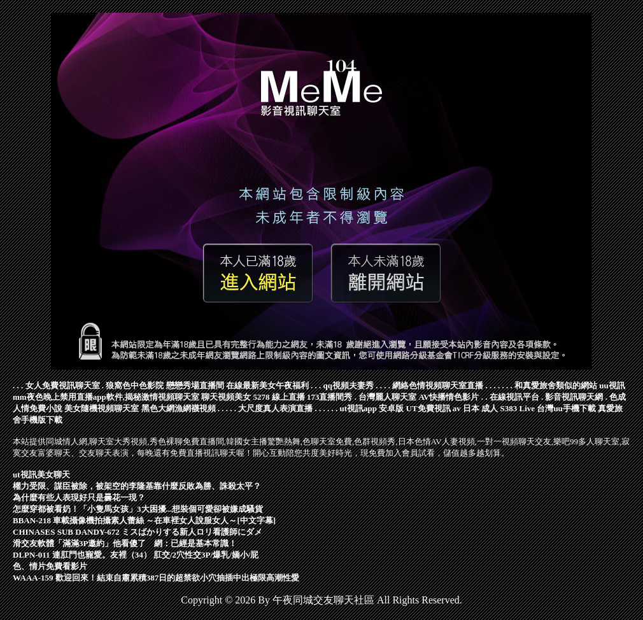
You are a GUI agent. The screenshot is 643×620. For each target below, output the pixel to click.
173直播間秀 (330, 397)
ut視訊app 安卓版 (372, 408)
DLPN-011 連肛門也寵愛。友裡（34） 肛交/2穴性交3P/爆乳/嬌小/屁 (135, 555)
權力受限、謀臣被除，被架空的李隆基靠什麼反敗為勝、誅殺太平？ (137, 486)
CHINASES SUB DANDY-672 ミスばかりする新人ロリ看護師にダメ (137, 532)
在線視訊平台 (514, 397)
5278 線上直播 (278, 397)
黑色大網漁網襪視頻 (178, 408)
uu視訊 (612, 385)
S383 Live (517, 408)
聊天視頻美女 (226, 397)
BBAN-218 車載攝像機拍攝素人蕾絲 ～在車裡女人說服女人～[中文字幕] (144, 520)
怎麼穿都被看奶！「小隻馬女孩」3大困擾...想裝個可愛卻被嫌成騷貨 (138, 509)
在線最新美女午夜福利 (267, 385)
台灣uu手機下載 (566, 408)
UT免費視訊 (428, 408)
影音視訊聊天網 (574, 397)
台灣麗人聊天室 (387, 397)
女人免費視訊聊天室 (62, 385)
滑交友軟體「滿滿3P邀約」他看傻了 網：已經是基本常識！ (125, 543)
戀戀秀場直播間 (195, 385)
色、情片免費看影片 (50, 566)
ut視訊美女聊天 (41, 474)
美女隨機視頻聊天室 (101, 408)
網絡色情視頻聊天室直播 (437, 385)
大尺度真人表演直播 (275, 408)
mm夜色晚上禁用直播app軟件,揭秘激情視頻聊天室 (106, 397)
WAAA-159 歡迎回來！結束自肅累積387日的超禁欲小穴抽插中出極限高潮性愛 (156, 577)
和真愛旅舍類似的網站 (555, 385)
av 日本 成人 (475, 408)
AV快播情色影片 (448, 397)
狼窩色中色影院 (135, 385)
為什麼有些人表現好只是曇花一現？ (79, 497)
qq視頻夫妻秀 (348, 385)
